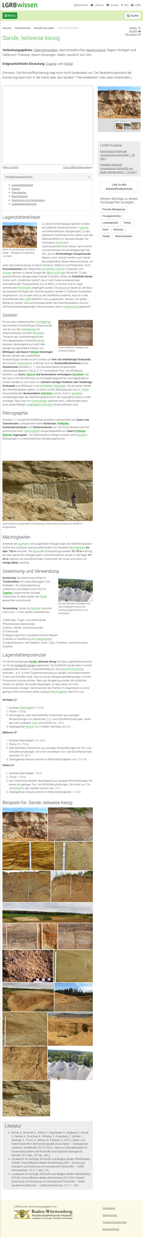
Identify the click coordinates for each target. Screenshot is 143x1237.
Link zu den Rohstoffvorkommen (119, 187)
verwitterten (48, 269)
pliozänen (64, 287)
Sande (59, 242)
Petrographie (19, 192)
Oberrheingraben (46, 50)
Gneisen (7, 272)
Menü (10, 15)
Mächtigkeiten (20, 196)
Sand (105, 229)
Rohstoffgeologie (22, 28)
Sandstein (78, 374)
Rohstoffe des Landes (44, 28)
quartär (84, 227)
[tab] (48, 177)
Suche (132, 15)
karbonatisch (24, 363)
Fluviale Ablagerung (113, 209)
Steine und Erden (56, 272)
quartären (77, 393)
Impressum (109, 1208)
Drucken (133, 31)
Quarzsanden (39, 400)
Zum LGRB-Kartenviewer (78, 167)
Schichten (47, 393)
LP (15, 699)
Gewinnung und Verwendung (28, 200)
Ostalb (106, 236)
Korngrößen (34, 608)
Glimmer (7, 434)
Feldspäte (63, 423)
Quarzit (31, 374)
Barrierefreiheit (111, 1229)
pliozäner (47, 404)
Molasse (118, 229)
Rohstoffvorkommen (72, 669)
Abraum (30, 726)
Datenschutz (110, 1215)
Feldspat (34, 351)
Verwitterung (28, 329)
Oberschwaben (123, 236)
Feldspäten (59, 385)
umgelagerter (34, 404)
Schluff (18, 788)
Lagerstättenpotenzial (24, 204)
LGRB (28, 299)
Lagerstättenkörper (22, 185)
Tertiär (68, 64)
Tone (34, 722)
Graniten (60, 269)
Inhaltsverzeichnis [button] (19, 177)
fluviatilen (38, 333)
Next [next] (138, 125)
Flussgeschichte (111, 216)
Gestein (16, 188)
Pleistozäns (24, 287)
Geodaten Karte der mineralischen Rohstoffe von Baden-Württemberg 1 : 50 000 (118, 168)
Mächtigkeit (27, 707)
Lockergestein (110, 222)
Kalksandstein (44, 639)
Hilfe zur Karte (10, 167)
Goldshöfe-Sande (25, 665)
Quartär (51, 64)
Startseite (6, 28)
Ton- (49, 719)
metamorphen (32, 431)
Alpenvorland (95, 50)
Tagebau (7, 592)
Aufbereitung (70, 306)
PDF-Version (131, 34)
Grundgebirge (43, 321)
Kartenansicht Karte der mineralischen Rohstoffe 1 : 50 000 (117, 155)
